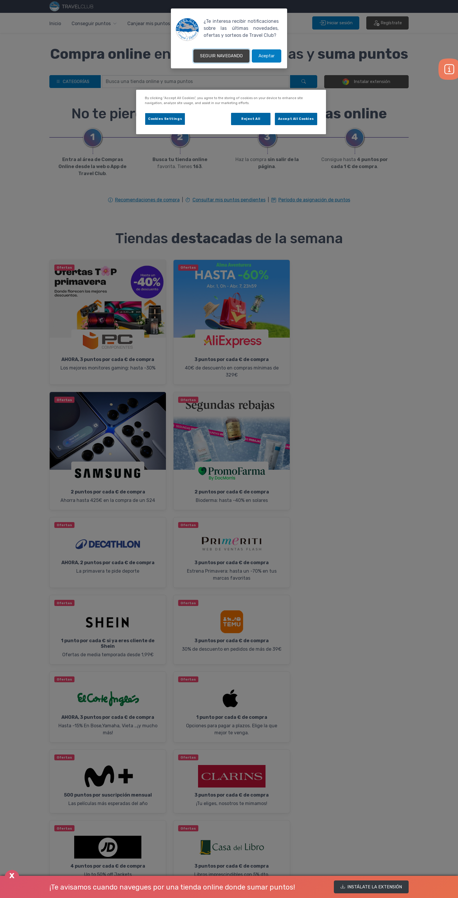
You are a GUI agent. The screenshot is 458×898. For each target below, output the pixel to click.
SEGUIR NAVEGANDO (221, 55)
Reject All (251, 119)
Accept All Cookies (296, 119)
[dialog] (231, 112)
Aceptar (267, 55)
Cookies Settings (165, 119)
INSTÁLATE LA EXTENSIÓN (371, 887)
